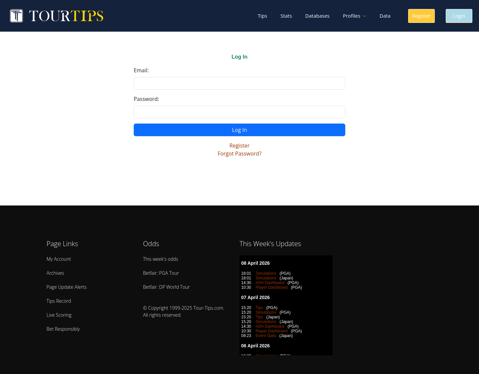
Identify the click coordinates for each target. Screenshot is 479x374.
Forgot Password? (239, 153)
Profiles (351, 15)
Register (239, 145)
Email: (141, 70)
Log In (239, 130)
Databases (317, 15)
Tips (262, 15)
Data (385, 15)
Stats (286, 15)
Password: (146, 99)
